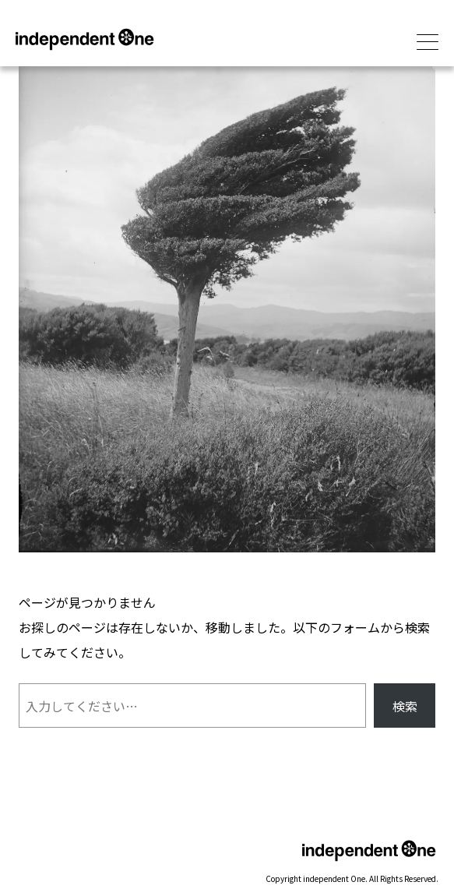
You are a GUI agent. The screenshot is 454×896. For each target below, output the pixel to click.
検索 (404, 706)
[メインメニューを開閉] (427, 43)
